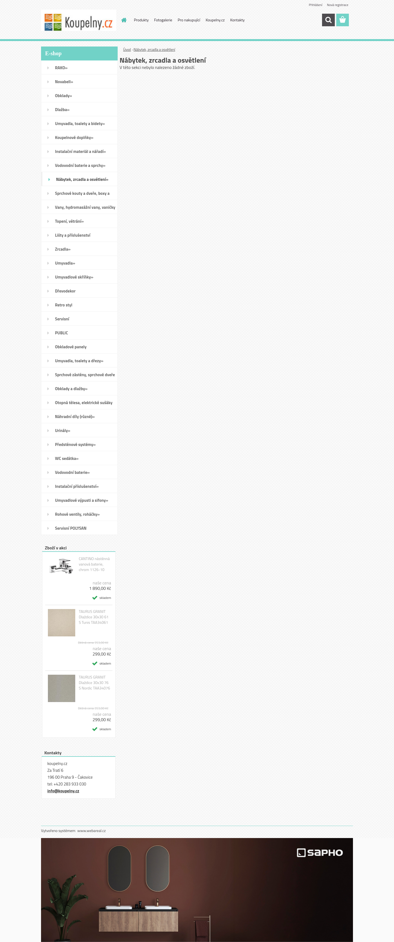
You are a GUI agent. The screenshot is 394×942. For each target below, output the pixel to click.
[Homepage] (123, 20)
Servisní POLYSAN (70, 528)
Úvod (127, 49)
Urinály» (62, 430)
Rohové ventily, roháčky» (77, 514)
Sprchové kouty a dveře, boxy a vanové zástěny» (82, 195)
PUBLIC (61, 333)
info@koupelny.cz (63, 791)
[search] (328, 20)
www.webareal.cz (91, 830)
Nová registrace (337, 4)
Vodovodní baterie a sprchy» (80, 165)
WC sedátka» (67, 458)
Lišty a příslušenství (72, 235)
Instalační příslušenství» (77, 486)
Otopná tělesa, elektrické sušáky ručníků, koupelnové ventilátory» (84, 404)
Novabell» (64, 82)
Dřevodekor (65, 291)
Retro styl (63, 305)
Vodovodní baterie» (72, 472)
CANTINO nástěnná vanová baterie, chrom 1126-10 (94, 564)
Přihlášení (315, 4)
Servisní (62, 319)
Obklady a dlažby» (71, 389)
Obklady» (63, 95)
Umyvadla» (65, 263)
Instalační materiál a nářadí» (80, 151)
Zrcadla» (63, 249)
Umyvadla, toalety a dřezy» (79, 361)
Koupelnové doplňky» (74, 137)
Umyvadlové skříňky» (74, 277)
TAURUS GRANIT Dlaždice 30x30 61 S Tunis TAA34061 (94, 617)
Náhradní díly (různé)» (75, 416)
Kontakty (237, 20)
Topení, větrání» (69, 221)
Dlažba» (62, 109)
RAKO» (61, 68)
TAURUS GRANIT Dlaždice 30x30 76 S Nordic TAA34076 (94, 682)
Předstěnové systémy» (75, 444)
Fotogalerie (163, 20)
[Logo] (78, 20)
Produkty (141, 20)
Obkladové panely (70, 347)
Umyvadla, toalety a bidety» (80, 123)
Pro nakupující (189, 20)
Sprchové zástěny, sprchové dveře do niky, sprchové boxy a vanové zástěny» (85, 376)
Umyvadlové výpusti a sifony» (81, 500)
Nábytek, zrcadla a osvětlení (154, 49)
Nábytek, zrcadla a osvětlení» (82, 179)
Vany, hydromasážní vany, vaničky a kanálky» (85, 209)
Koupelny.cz (215, 20)
